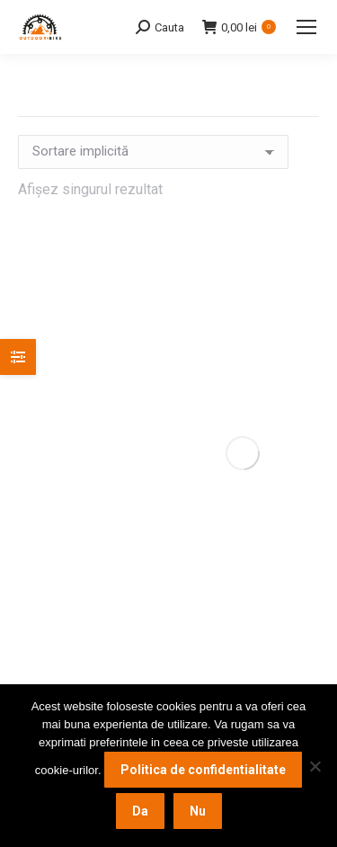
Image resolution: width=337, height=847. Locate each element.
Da (140, 811)
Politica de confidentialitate (203, 769)
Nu (198, 811)
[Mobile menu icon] (306, 27)
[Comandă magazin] (153, 152)
